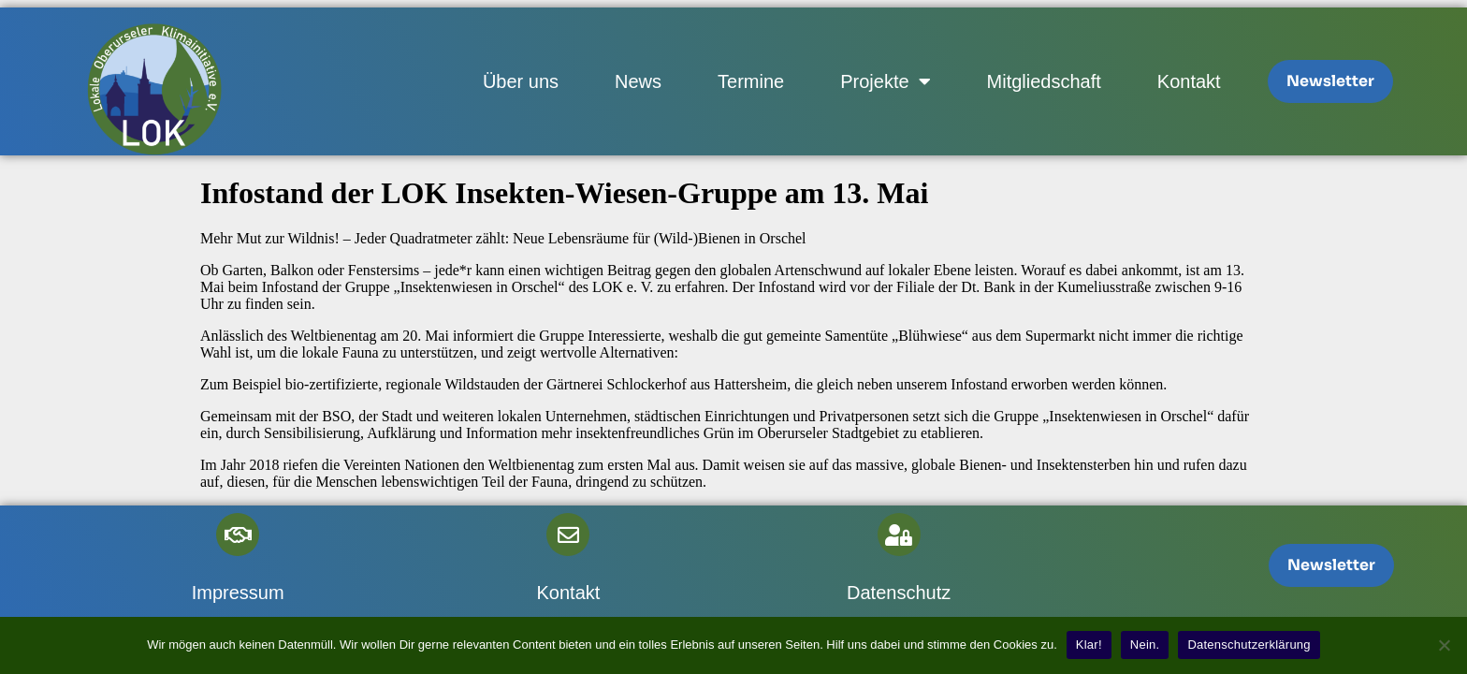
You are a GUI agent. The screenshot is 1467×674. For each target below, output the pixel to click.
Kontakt (1189, 81)
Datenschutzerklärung (1248, 644)
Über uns (521, 81)
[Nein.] (1443, 645)
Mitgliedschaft (1044, 81)
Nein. (1145, 644)
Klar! (1089, 644)
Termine (751, 81)
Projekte (885, 81)
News (638, 81)
